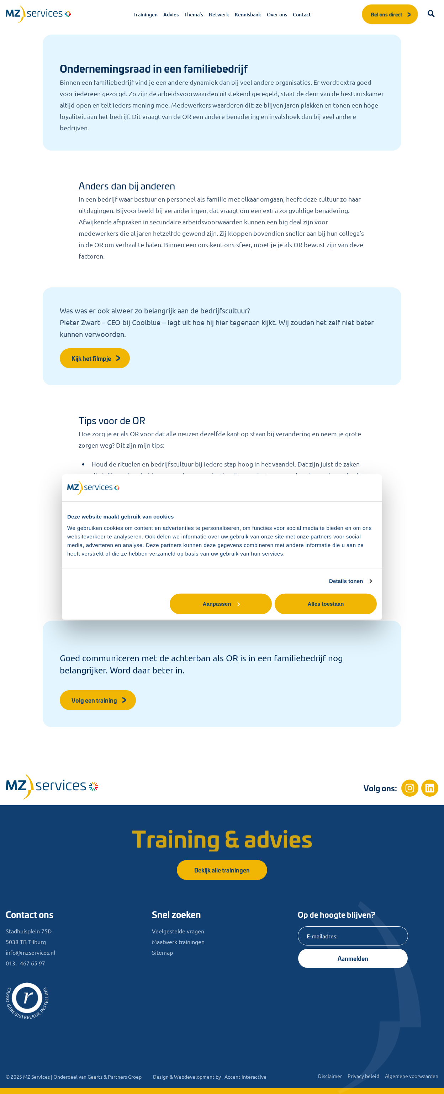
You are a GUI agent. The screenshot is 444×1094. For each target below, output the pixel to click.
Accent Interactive (245, 1076)
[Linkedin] (429, 788)
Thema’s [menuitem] (193, 14)
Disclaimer (330, 1076)
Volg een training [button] (99, 700)
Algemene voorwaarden (411, 1076)
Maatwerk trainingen (178, 941)
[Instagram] (409, 788)
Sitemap (162, 952)
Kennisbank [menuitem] (248, 14)
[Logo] (38, 14)
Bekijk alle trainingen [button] (222, 869)
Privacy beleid (363, 1076)
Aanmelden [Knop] (353, 958)
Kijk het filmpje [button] (96, 358)
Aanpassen (221, 603)
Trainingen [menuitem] (145, 14)
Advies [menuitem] (171, 14)
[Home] (52, 786)
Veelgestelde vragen (178, 930)
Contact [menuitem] (302, 14)
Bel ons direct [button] (391, 14)
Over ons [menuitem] (277, 14)
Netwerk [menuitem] (219, 14)
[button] (431, 14)
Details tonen (346, 581)
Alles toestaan (326, 603)
